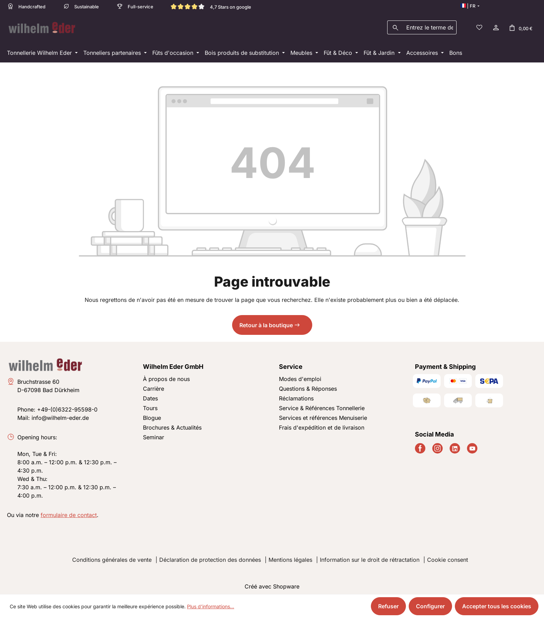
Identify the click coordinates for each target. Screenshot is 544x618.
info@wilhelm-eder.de (60, 415)
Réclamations (296, 396)
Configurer (430, 606)
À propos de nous (166, 376)
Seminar (153, 435)
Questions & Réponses (308, 386)
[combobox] (430, 26)
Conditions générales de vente (112, 557)
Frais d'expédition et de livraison (321, 425)
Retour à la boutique (266, 322)
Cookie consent (447, 557)
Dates (150, 396)
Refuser (388, 606)
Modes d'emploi (300, 376)
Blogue (152, 415)
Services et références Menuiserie (323, 415)
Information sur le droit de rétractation (369, 557)
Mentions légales (290, 557)
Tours (150, 406)
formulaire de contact (69, 512)
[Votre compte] (495, 26)
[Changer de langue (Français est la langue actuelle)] (469, 6)
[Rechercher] (395, 26)
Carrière (153, 386)
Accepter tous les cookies (496, 606)
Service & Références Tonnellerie (322, 406)
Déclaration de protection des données (210, 557)
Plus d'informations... (210, 606)
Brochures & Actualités (172, 425)
